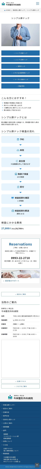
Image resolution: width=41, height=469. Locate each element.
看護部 (6, 434)
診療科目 (6, 412)
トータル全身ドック (20, 79)
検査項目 (21, 86)
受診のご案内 (20, 294)
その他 (5, 445)
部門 (4, 430)
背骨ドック (20, 66)
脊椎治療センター (9, 405)
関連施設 (6, 453)
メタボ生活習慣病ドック (20, 73)
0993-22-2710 (20, 320)
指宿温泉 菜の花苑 (11, 459)
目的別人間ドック (19, 10)
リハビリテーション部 (11, 436)
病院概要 (6, 427)
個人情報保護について (11, 451)
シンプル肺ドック (20, 60)
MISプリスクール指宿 (12, 461)
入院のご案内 (7, 423)
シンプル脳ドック (20, 53)
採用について (7, 441)
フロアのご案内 (20, 386)
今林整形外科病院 (10, 457)
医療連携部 (7, 438)
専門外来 (6, 416)
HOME (7, 10)
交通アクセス (20, 381)
